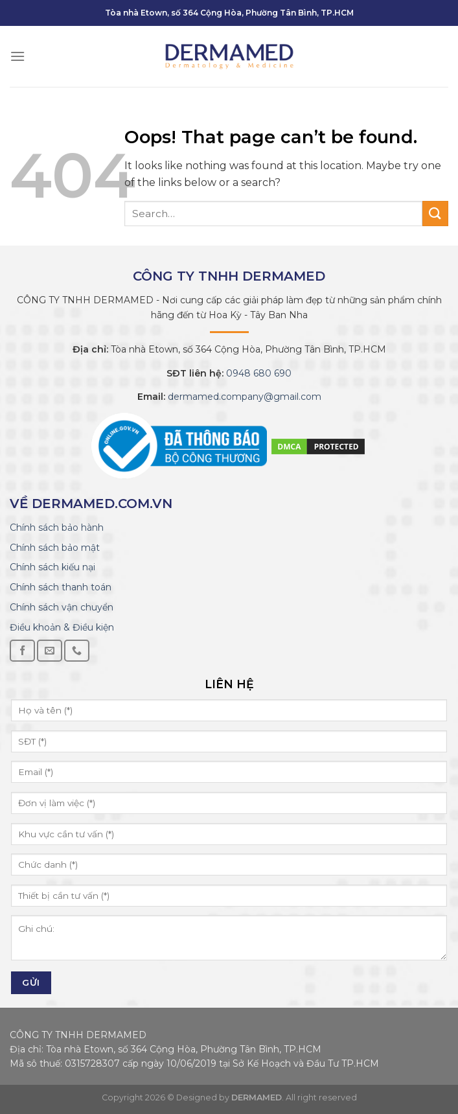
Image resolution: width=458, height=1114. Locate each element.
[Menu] (17, 56)
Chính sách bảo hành (57, 527)
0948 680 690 (257, 373)
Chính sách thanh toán (60, 587)
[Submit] (435, 213)
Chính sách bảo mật (55, 547)
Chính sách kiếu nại (52, 567)
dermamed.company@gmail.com (243, 396)
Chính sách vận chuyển (61, 607)
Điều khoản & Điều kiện (62, 627)
